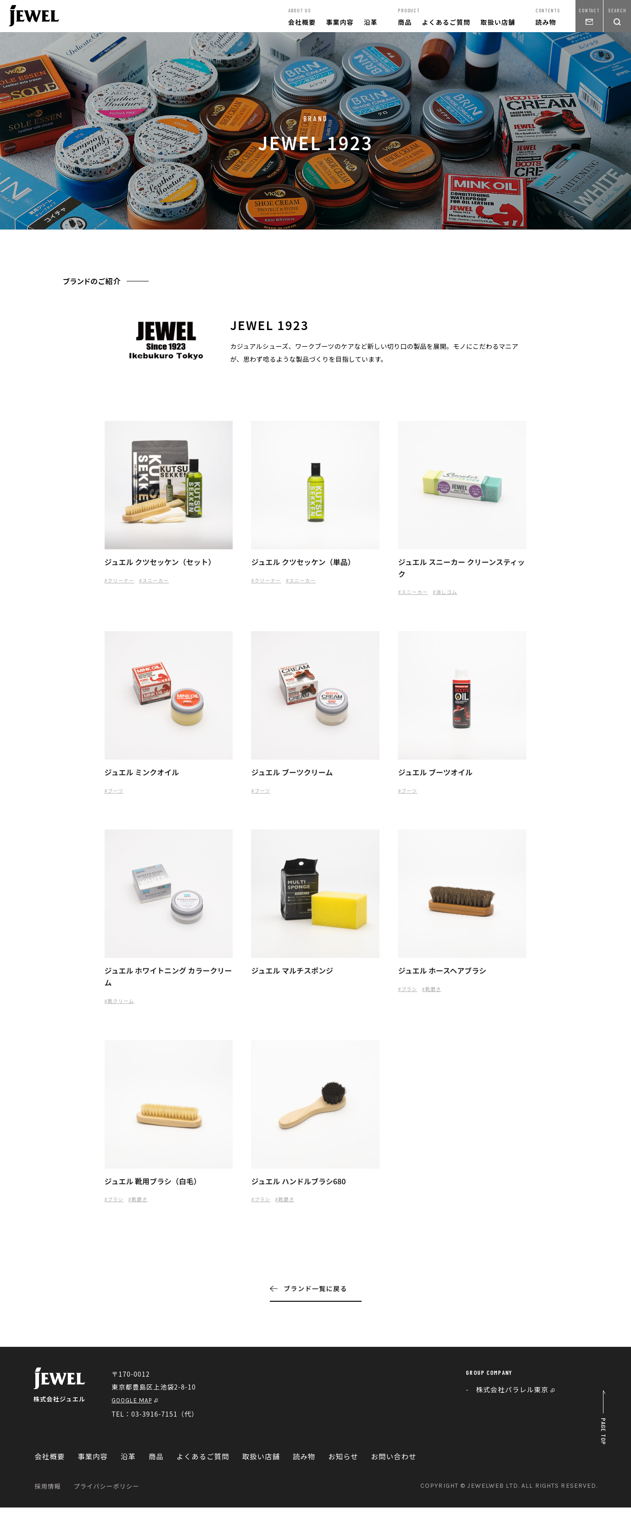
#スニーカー (160, 585)
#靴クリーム (121, 1008)
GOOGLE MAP (139, 1405)
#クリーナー (121, 585)
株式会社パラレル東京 (518, 1395)
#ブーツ (115, 797)
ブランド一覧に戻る (308, 1297)
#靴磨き (436, 996)
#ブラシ (408, 996)
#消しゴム (451, 597)
